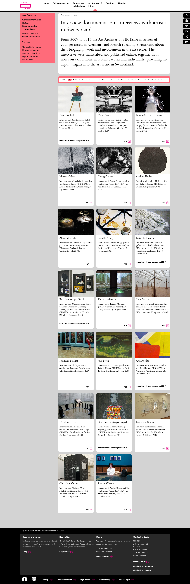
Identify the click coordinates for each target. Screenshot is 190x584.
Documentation (29, 26)
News (46, 3)
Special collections (31, 53)
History (25, 23)
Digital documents (31, 56)
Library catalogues (31, 50)
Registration (66, 551)
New (75, 80)
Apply (26, 551)
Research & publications (79, 5)
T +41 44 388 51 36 (104, 549)
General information (31, 19)
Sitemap (47, 579)
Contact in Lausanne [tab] (144, 566)
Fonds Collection (30, 33)
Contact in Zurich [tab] (142, 537)
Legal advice (87, 579)
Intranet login (126, 579)
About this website (66, 579)
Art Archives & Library (95, 5)
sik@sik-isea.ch (139, 556)
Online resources (61, 3)
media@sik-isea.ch (104, 551)
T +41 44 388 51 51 (140, 553)
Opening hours (141, 562)
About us (122, 3)
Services (110, 3)
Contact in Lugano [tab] (143, 570)
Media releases (104, 556)
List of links (27, 59)
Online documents (31, 36)
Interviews (30, 29)
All (70, 80)
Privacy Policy (107, 579)
